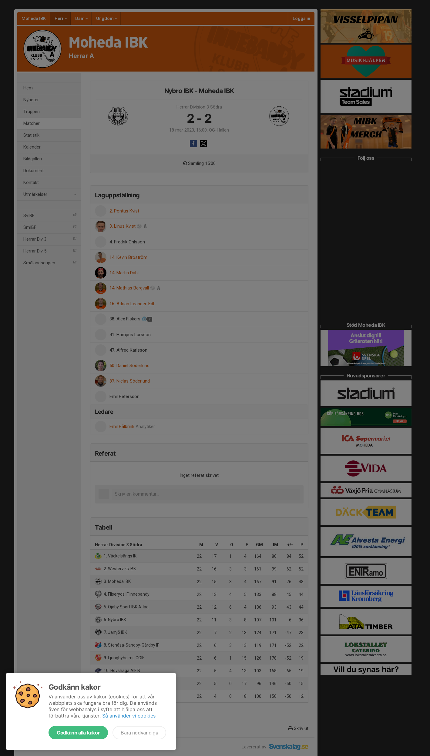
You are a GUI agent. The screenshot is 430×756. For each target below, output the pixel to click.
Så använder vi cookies (129, 716)
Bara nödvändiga (139, 733)
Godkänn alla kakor (78, 733)
